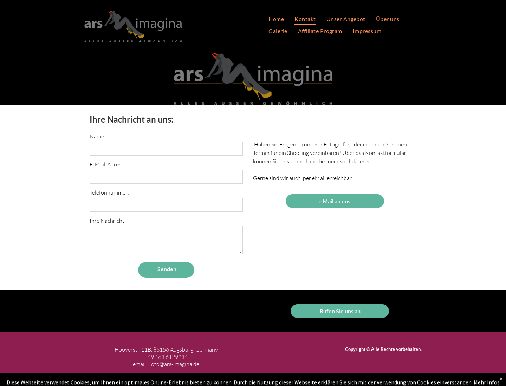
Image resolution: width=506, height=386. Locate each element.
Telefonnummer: (109, 192)
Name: (97, 136)
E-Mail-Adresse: (109, 164)
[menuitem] (276, 19)
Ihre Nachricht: (108, 220)
